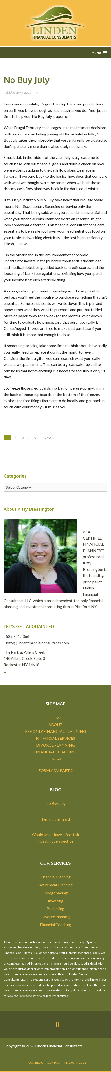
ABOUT (55, 724)
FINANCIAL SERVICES (55, 738)
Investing (55, 900)
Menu (96, 53)
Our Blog (35, 1062)
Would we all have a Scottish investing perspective (55, 837)
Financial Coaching (55, 924)
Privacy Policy (75, 1062)
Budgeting (55, 908)
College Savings (55, 892)
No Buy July (27, 79)
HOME (55, 717)
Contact (54, 1062)
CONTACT (55, 758)
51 (36, 438)
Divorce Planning (55, 916)
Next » (49, 438)
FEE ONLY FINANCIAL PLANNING (55, 731)
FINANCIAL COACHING (55, 751)
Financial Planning (56, 876)
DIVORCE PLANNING (55, 745)
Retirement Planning (56, 884)
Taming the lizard (55, 819)
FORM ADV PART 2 (55, 770)
